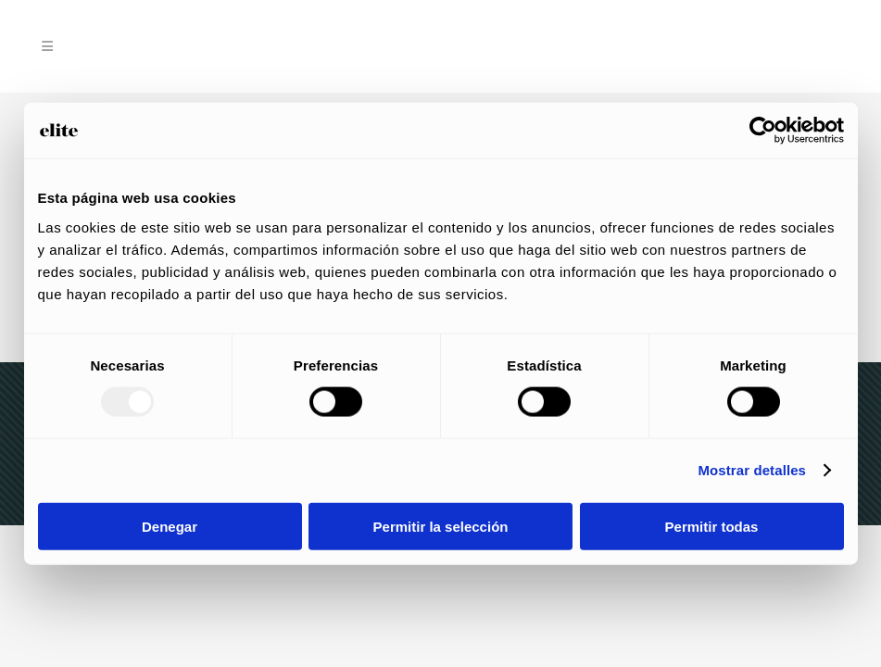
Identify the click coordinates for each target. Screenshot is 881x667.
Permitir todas (712, 526)
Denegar (169, 526)
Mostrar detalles (752, 470)
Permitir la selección (441, 526)
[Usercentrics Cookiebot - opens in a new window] (763, 131)
